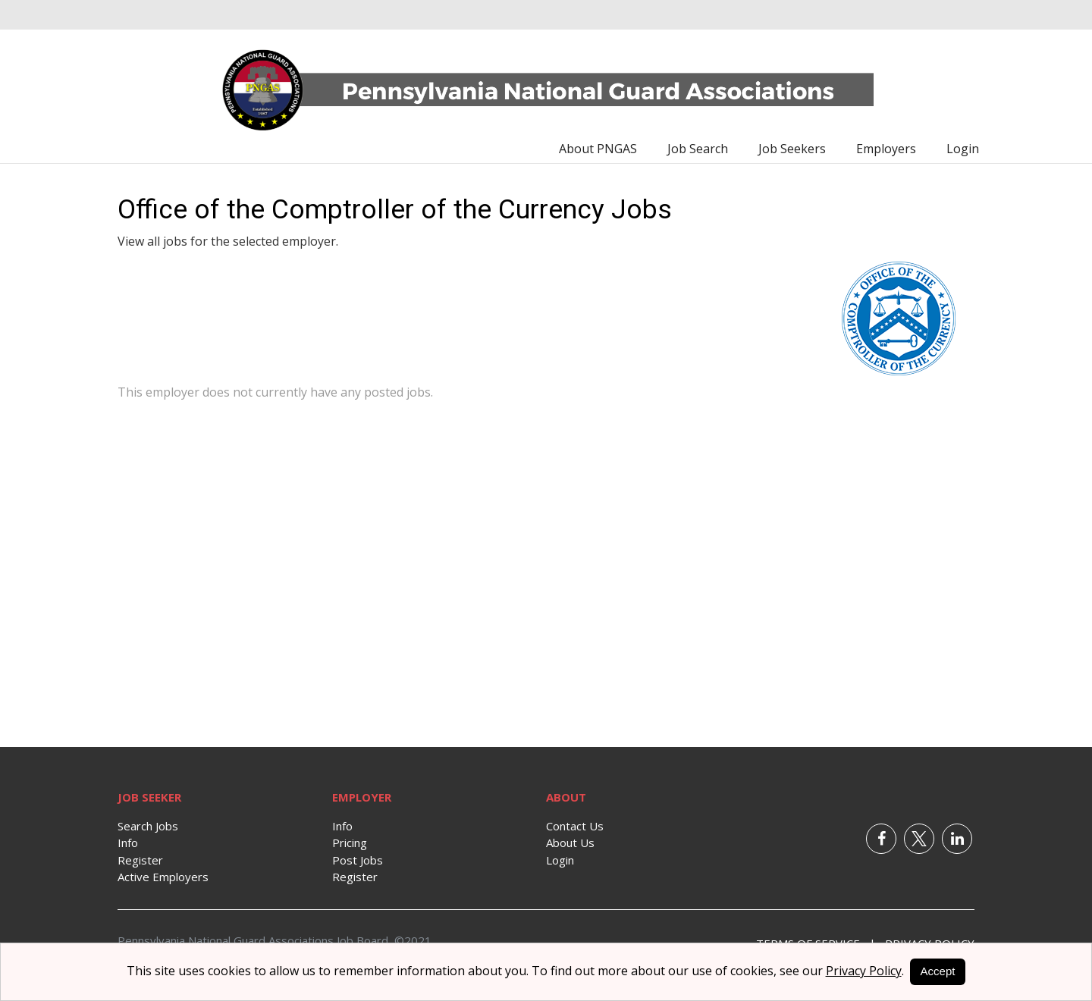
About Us (570, 842)
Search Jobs (148, 825)
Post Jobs (357, 860)
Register (140, 860)
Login (962, 148)
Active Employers (163, 876)
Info (128, 842)
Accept (938, 971)
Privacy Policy (864, 970)
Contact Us (575, 825)
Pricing (349, 842)
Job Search (697, 148)
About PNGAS (598, 148)
